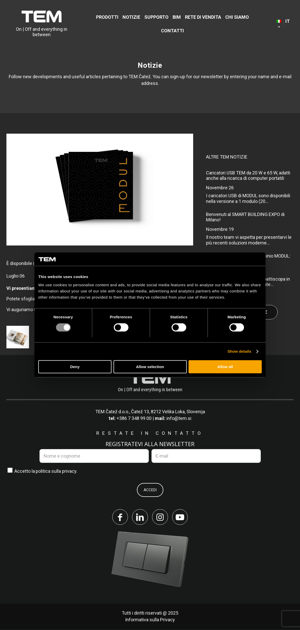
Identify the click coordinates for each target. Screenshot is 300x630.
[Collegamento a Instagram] (160, 517)
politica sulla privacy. (56, 471)
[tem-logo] (41, 23)
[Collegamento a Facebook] (119, 517)
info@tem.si (178, 418)
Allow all (225, 367)
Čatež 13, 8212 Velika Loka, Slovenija (168, 411)
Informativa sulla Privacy (150, 620)
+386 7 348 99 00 (134, 418)
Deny (75, 367)
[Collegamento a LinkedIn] (140, 517)
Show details (239, 351)
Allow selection (150, 367)
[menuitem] (107, 17)
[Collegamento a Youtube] (181, 517)
